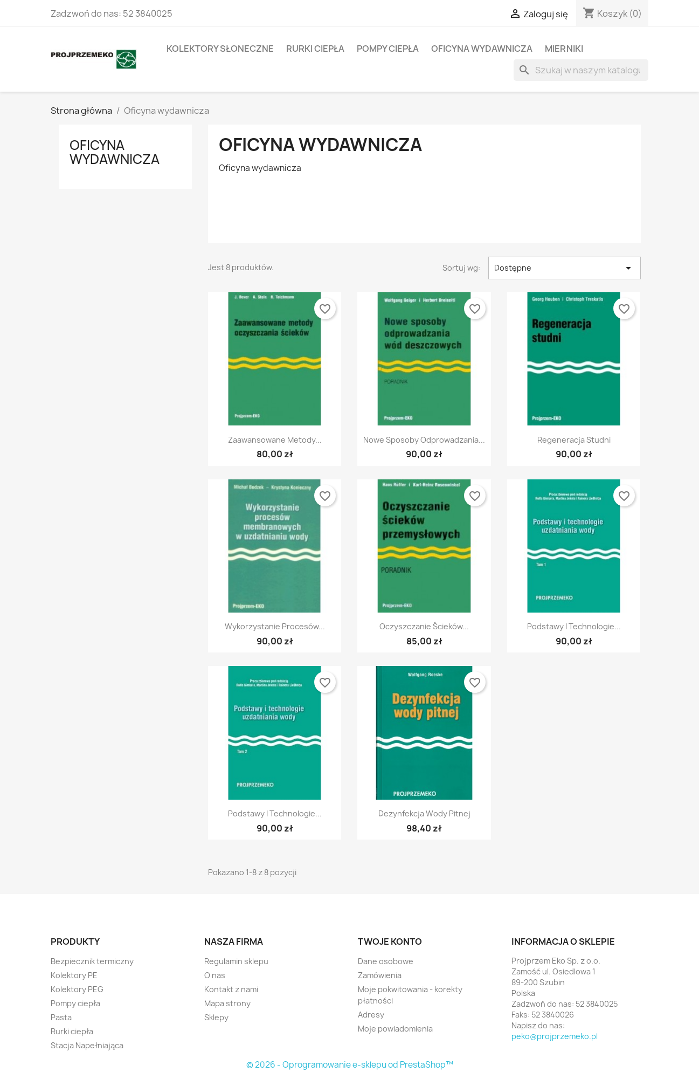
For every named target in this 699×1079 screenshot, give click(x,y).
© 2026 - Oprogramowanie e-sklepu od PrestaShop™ (349, 1064)
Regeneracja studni (574, 440)
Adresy (371, 1014)
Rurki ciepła (315, 48)
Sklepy (216, 1017)
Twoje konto (390, 941)
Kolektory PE (74, 975)
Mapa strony (227, 1003)
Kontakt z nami (231, 989)
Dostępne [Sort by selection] (564, 268)
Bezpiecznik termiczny (92, 961)
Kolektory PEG (77, 989)
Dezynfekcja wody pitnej (424, 813)
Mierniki (564, 48)
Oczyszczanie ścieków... (424, 626)
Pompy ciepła (388, 48)
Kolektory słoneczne (220, 48)
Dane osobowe (385, 961)
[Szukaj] (581, 70)
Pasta (61, 1017)
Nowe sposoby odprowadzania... (424, 440)
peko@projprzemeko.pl (554, 1036)
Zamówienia (380, 975)
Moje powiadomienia (395, 1028)
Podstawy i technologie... (574, 626)
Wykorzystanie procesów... (275, 626)
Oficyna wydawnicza (481, 48)
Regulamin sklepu (236, 961)
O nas (214, 975)
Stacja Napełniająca (87, 1045)
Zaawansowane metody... (275, 440)
